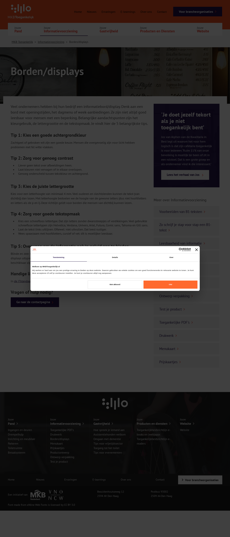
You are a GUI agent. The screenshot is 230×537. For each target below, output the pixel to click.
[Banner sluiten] (196, 249)
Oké (170, 284)
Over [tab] (171, 257)
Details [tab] (115, 257)
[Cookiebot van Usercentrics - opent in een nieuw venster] (174, 249)
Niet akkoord (115, 284)
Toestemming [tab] (58, 257)
